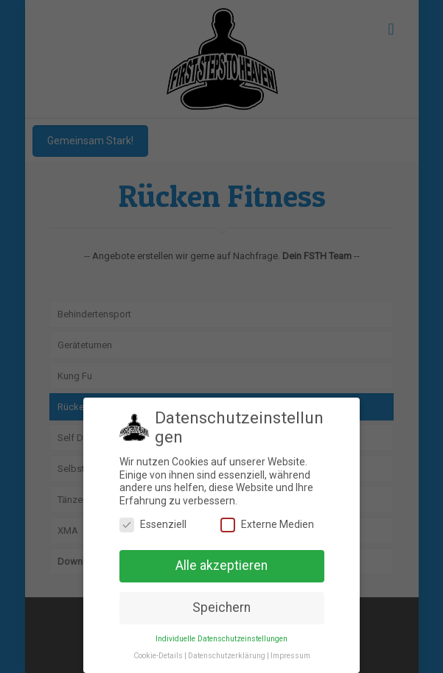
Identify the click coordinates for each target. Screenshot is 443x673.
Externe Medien (267, 525)
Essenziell (152, 525)
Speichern (221, 607)
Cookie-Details (158, 655)
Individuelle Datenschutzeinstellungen (221, 639)
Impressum (290, 655)
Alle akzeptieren (221, 565)
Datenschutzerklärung (226, 655)
